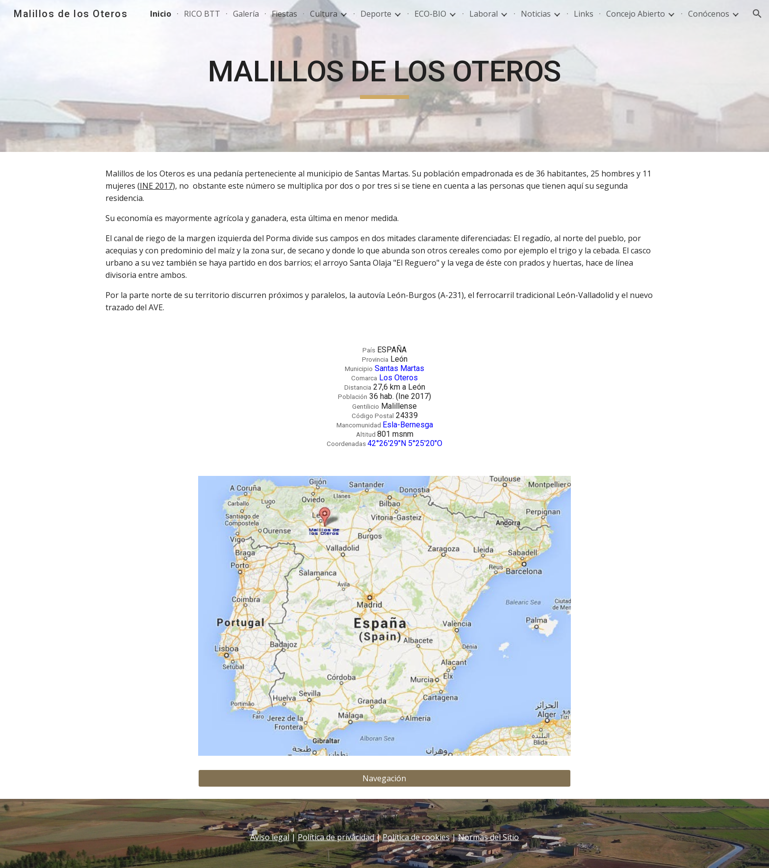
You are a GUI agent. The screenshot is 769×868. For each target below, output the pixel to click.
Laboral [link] (483, 13)
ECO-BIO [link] (430, 13)
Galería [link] (246, 13)
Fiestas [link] (284, 13)
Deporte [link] (375, 13)
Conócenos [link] (708, 13)
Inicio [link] (160, 13)
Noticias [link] (536, 13)
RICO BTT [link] (202, 13)
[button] (757, 13)
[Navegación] (384, 778)
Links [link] (583, 13)
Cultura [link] (323, 13)
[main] (384, 76)
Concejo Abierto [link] (635, 13)
